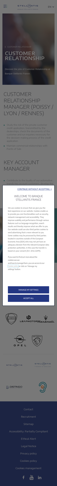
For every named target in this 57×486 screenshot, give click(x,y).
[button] (34, 189)
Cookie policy (13, 266)
